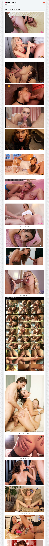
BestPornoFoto (12, 2)
